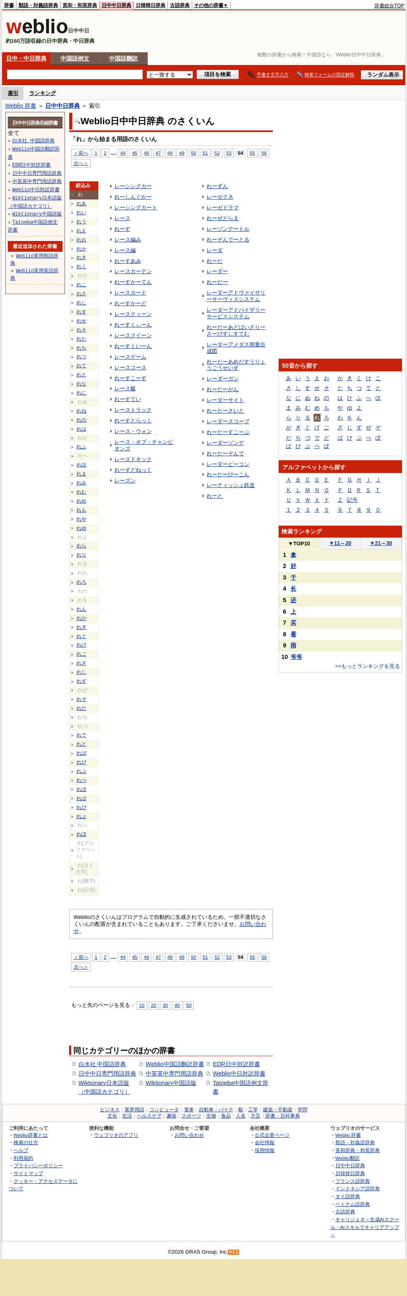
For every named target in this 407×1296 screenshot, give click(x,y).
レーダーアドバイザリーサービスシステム (236, 313)
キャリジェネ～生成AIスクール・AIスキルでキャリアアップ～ (364, 1227)
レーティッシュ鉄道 (231, 485)
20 (153, 1005)
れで (81, 735)
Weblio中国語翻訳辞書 (175, 1064)
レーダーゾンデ (225, 443)
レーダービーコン (228, 464)
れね (81, 411)
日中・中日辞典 (26, 58)
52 (217, 152)
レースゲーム (130, 357)
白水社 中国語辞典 (102, 1064)
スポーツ (191, 1115)
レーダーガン (223, 379)
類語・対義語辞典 (38, 5)
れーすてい (127, 399)
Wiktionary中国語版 (171, 1083)
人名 (241, 1115)
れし (81, 303)
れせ (81, 321)
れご (81, 654)
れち (81, 348)
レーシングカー (133, 186)
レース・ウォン (133, 431)
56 (264, 152)
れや (81, 519)
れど (81, 744)
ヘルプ (21, 1150)
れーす (122, 229)
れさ (81, 294)
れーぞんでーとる (228, 239)
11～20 (340, 543)
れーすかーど (130, 303)
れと (81, 375)
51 (205, 152)
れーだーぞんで (225, 453)
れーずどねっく (133, 470)
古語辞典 (180, 5)
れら (81, 546)
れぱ (81, 798)
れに (81, 393)
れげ (81, 645)
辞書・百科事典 (282, 1115)
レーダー (217, 271)
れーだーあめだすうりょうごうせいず (236, 365)
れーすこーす (130, 378)
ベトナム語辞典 (352, 1204)
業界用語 (134, 1109)
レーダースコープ (228, 421)
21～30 (381, 543)
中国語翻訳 (123, 58)
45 (134, 152)
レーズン (125, 481)
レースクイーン (133, 335)
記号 (352, 500)
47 (158, 152)
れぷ (81, 816)
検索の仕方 (26, 1142)
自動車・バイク (216, 1109)
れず (81, 681)
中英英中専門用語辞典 (174, 1073)
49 (181, 152)
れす (81, 312)
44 (123, 152)
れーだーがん (223, 389)
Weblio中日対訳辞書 (239, 1073)
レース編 (125, 250)
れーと (215, 496)
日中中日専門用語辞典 (107, 1073)
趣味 (172, 1115)
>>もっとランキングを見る (367, 666)
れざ (81, 663)
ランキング (42, 93)
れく (81, 266)
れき (81, 257)
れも (81, 510)
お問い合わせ (189, 1135)
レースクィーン (133, 314)
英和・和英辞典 (80, 5)
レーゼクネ (220, 197)
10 (141, 1005)
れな (81, 384)
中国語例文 (74, 58)
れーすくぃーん (133, 325)
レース (122, 218)
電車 (189, 1109)
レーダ (215, 250)
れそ (81, 330)
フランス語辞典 (352, 1181)
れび (81, 762)
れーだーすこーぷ (228, 432)
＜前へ (81, 152)
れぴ (81, 807)
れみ (81, 483)
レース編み (127, 239)
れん (81, 609)
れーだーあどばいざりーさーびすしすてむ (236, 330)
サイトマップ (28, 1173)
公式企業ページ (272, 1135)
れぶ (81, 771)
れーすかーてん (133, 282)
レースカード (130, 293)
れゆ (81, 528)
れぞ (81, 699)
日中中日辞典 (116, 5)
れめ (81, 501)
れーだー (217, 282)
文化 (112, 1115)
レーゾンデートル (228, 229)
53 (229, 152)
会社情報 (264, 1142)
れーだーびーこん (228, 474)
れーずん (217, 186)
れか (81, 249)
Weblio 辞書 (21, 105)
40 (177, 1005)
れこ (81, 284)
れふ (81, 447)
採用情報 (264, 1150)
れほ (81, 465)
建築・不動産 (278, 1109)
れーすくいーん (133, 346)
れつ (81, 356)
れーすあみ (127, 261)
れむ (81, 492)
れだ (81, 708)
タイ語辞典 (347, 1196)
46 (146, 152)
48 (170, 152)
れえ (81, 231)
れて (81, 366)
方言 (255, 1115)
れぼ (81, 789)
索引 (13, 93)
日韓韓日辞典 (150, 5)
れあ (81, 203)
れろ (81, 582)
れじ (81, 672)
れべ (81, 780)
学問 (302, 1109)
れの (81, 420)
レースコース (130, 367)
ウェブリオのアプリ (116, 1135)
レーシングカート (135, 207)
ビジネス (110, 1109)
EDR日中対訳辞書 (236, 1064)
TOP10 (299, 543)
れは (81, 429)
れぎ (81, 627)
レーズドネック (133, 459)
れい (81, 213)
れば (81, 753)
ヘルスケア (149, 1115)
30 (165, 1005)
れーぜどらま (223, 218)
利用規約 (23, 1158)
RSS (234, 1252)
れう (81, 222)
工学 (253, 1109)
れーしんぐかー (133, 197)
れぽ (81, 834)
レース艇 (125, 388)
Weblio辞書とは (31, 1135)
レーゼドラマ (223, 207)
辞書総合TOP (389, 6)
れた (81, 339)
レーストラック (133, 410)
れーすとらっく (133, 420)
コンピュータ (164, 1109)
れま (81, 474)
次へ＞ (81, 163)
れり (81, 555)
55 (252, 152)
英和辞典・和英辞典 (357, 1150)
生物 (211, 1115)
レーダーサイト (225, 400)
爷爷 (296, 657)
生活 (127, 1115)
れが (81, 618)
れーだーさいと (225, 411)
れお (81, 240)
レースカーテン (133, 271)
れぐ (81, 636)
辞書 (9, 5)
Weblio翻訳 (347, 1158)
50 (193, 152)
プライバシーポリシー (38, 1165)
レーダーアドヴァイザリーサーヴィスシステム (236, 296)
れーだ (215, 261)
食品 (226, 1115)
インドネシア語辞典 (357, 1188)
